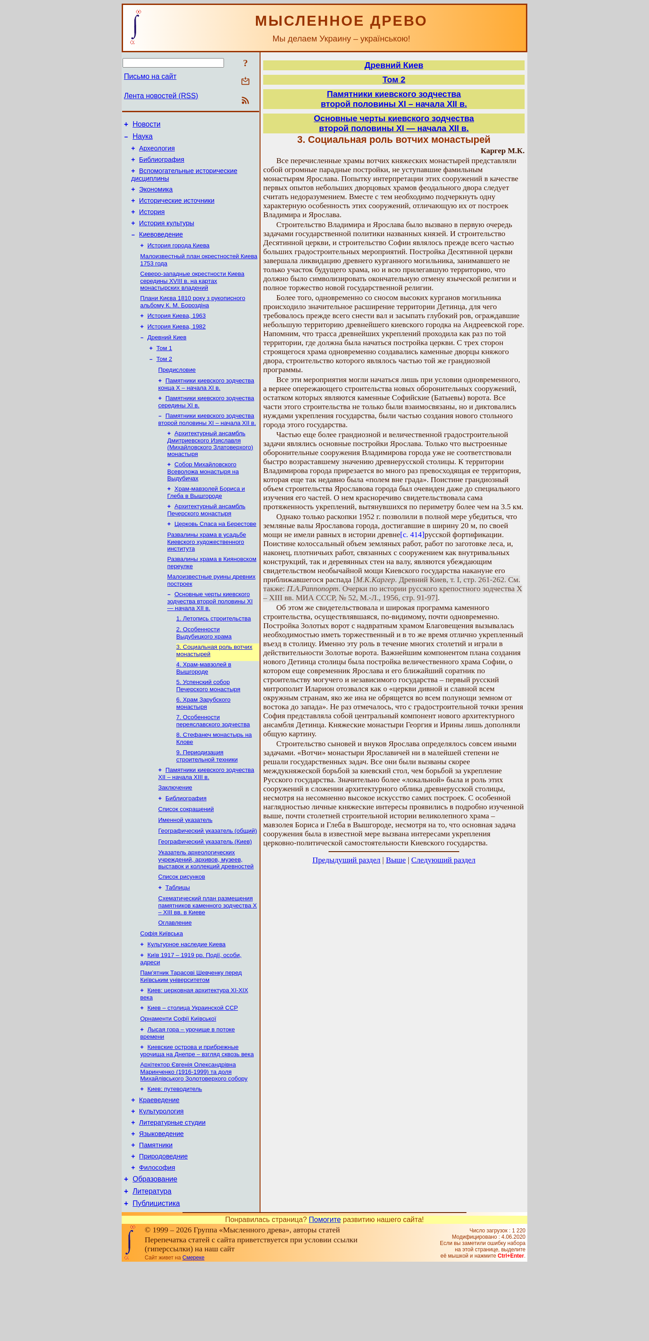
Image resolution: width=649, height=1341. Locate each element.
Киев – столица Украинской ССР (192, 1065)
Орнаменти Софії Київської (178, 1077)
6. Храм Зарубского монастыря (203, 742)
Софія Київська (161, 986)
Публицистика (156, 1279)
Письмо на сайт (150, 76)
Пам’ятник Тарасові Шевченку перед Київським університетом (191, 1032)
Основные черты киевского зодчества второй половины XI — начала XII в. (210, 634)
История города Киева (178, 259)
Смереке (194, 1333)
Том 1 (164, 368)
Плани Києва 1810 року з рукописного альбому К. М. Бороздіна (192, 319)
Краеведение (159, 1163)
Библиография (161, 165)
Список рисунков (181, 926)
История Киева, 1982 (176, 345)
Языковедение (161, 1201)
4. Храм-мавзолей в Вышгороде (203, 705)
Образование (155, 1252)
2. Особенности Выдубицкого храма (204, 668)
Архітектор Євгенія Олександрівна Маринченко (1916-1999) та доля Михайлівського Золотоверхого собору (193, 1132)
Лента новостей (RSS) (161, 96)
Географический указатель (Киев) (205, 889)
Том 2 (164, 380)
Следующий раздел (443, 860)
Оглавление (175, 975)
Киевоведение (161, 247)
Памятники (156, 1214)
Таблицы (177, 938)
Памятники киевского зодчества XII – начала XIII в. (206, 816)
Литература (152, 1265)
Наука (143, 139)
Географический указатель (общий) (207, 877)
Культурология (161, 1176)
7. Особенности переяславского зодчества (213, 760)
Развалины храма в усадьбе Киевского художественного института (206, 572)
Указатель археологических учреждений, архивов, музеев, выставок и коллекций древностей (206, 908)
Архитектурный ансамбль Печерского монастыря (206, 539)
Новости (146, 125)
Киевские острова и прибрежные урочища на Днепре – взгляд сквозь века (197, 1111)
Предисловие (177, 392)
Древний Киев (167, 357)
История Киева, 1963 (176, 333)
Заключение (175, 830)
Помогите (325, 1295)
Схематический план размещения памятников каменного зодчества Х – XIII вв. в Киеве (207, 956)
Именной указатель (185, 865)
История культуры (166, 235)
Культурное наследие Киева (186, 998)
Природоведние (163, 1226)
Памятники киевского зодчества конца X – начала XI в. (206, 408)
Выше (396, 860)
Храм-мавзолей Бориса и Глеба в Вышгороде (206, 520)
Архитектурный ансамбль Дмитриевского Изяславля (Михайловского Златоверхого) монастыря (210, 469)
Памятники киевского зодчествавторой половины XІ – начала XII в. (394, 99)
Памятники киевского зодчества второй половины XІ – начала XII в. (207, 445)
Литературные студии (172, 1188)
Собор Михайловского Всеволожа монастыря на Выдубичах (203, 498)
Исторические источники (177, 210)
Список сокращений (186, 854)
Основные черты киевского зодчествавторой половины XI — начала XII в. (394, 123)
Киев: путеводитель (174, 1151)
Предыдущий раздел (346, 860)
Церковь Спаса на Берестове (215, 553)
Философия (157, 1239)
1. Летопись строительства (213, 652)
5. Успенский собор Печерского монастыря (208, 723)
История (152, 222)
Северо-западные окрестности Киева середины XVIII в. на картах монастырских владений (192, 297)
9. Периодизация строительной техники (207, 797)
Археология (157, 152)
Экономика (156, 197)
